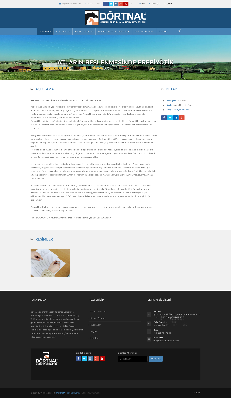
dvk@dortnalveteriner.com (70, 4)
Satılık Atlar (95, 325)
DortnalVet (84, 358)
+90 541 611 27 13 (93, 4)
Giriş (142, 4)
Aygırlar (94, 331)
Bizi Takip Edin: (83, 353)
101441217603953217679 (96, 358)
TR (133, 4)
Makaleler (94, 338)
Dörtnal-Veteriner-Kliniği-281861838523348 (78, 358)
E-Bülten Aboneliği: (127, 353)
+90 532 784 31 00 (162, 333)
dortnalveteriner (90, 358)
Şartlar (168, 4)
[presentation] (137, 369)
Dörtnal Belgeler (97, 318)
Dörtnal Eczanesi (98, 311)
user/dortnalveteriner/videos (102, 358)
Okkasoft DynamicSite (91, 393)
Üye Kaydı (154, 4)
